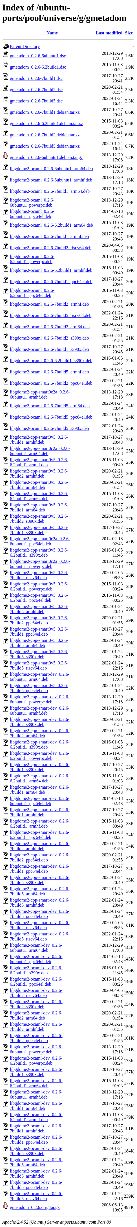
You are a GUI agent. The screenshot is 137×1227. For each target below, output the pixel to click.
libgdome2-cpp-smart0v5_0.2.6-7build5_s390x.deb (39, 654)
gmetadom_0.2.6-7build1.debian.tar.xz (45, 112)
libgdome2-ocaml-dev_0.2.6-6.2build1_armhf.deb (36, 1117)
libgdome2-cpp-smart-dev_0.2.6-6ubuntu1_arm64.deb (40, 677)
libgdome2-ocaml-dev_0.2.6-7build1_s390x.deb (36, 1072)
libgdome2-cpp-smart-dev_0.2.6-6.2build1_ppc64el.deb (40, 835)
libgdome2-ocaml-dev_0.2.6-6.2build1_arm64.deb (36, 1083)
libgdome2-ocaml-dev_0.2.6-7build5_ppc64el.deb (36, 1185)
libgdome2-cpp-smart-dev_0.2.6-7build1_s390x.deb (40, 767)
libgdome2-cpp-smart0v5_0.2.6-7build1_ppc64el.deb (39, 632)
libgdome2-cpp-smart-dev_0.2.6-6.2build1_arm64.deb (40, 778)
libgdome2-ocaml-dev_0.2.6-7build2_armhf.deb (36, 1027)
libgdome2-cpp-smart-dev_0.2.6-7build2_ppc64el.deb (40, 857)
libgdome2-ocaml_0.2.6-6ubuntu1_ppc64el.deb (32, 214)
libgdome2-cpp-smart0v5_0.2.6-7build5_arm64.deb (39, 643)
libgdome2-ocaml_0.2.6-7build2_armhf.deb (49, 304)
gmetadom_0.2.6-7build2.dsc (36, 89)
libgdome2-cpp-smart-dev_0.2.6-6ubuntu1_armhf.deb (40, 711)
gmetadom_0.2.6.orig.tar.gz (34, 1207)
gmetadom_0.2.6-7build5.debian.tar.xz (45, 146)
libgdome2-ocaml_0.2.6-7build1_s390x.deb (49, 349)
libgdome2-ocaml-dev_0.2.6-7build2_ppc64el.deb (36, 1038)
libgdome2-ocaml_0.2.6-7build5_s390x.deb (49, 428)
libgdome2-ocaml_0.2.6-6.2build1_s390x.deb (51, 360)
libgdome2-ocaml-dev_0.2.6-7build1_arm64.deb (36, 1106)
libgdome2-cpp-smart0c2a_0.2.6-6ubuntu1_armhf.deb (40, 394)
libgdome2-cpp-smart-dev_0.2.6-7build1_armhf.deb (40, 812)
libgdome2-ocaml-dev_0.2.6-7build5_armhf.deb (36, 1173)
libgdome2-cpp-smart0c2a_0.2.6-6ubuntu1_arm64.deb (40, 451)
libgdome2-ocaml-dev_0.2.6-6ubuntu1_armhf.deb (36, 1094)
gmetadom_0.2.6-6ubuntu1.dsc (38, 55)
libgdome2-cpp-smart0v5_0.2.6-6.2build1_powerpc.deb (39, 586)
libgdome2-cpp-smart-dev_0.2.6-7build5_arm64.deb (40, 891)
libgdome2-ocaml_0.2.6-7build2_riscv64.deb (50, 247)
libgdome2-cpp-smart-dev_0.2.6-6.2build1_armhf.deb (40, 823)
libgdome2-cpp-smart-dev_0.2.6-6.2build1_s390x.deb (40, 744)
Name (52, 32)
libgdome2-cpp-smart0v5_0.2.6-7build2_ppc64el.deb (39, 620)
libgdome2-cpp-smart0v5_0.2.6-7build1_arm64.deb (39, 507)
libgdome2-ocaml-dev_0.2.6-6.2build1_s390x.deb (36, 970)
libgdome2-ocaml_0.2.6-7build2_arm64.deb (50, 326)
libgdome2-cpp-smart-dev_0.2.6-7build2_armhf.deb (40, 846)
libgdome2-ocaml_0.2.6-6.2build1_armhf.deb (51, 270)
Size (129, 32)
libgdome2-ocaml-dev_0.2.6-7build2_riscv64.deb (36, 993)
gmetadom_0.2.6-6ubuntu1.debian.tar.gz (46, 157)
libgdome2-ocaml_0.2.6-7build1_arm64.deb (50, 191)
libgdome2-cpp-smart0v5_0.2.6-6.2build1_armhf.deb (39, 462)
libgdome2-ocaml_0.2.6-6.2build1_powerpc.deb (32, 259)
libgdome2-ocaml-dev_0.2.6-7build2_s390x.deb (36, 1004)
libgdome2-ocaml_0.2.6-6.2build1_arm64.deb (51, 225)
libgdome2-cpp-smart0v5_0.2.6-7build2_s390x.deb (39, 519)
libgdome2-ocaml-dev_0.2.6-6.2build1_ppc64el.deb (36, 982)
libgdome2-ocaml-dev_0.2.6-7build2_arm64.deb (36, 1015)
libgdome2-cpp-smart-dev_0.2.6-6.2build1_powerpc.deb (40, 756)
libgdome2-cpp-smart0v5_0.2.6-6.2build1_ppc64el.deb (39, 598)
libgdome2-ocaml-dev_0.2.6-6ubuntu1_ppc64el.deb (36, 959)
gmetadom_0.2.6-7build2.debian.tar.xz (45, 134)
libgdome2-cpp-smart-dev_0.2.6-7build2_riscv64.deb (40, 925)
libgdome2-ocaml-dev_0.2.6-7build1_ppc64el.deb (36, 1140)
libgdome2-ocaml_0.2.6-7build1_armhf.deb (49, 236)
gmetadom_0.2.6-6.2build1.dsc (38, 67)
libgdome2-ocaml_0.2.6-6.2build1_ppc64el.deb (32, 293)
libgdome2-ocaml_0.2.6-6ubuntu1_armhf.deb (51, 180)
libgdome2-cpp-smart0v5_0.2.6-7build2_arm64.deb (39, 485)
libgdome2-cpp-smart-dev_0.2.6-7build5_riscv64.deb (40, 936)
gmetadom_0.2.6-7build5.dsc (36, 101)
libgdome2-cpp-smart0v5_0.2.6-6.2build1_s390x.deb (39, 552)
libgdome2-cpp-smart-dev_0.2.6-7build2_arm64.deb (40, 733)
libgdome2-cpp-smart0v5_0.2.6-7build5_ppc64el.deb (39, 688)
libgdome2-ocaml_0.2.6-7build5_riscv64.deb (50, 315)
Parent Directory (25, 46)
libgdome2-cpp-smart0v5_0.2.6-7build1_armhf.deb (39, 440)
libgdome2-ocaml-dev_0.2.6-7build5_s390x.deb (36, 1151)
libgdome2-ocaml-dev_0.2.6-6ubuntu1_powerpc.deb (36, 1049)
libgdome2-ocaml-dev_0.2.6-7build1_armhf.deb (36, 1128)
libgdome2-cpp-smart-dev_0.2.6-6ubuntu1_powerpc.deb (40, 699)
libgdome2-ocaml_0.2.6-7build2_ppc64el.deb (51, 383)
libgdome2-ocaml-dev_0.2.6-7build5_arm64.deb (36, 1162)
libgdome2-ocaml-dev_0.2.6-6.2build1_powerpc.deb (36, 1061)
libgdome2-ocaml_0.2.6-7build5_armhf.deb (49, 371)
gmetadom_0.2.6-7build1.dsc (36, 78)
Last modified (109, 32)
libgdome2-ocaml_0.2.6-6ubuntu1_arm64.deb (51, 168)
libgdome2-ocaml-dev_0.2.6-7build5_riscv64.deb (36, 1196)
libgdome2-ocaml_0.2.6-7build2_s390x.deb (49, 338)
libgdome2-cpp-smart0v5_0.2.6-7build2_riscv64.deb (39, 575)
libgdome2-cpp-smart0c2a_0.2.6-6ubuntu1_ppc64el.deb (40, 541)
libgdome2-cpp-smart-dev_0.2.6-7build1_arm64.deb (40, 790)
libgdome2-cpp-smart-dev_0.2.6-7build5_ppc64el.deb (40, 914)
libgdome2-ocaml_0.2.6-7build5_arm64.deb (50, 405)
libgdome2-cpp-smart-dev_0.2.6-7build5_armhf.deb (40, 902)
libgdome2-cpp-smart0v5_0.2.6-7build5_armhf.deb (39, 609)
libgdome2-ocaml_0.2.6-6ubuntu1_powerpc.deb (32, 202)
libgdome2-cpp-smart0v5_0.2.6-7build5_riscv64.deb (39, 665)
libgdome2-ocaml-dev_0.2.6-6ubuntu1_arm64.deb (36, 948)
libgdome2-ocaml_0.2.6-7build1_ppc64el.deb (51, 281)
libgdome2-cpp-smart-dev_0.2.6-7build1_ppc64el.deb (40, 869)
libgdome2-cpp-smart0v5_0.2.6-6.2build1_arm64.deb (39, 496)
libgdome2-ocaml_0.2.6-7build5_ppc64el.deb (51, 417)
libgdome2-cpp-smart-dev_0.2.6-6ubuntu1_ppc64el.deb (40, 801)
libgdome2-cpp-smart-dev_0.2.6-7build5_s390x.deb (40, 880)
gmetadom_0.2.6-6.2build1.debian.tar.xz (46, 123)
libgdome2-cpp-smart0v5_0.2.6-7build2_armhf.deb (39, 473)
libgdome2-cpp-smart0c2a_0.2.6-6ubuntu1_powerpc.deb (40, 564)
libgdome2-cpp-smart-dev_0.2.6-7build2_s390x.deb (40, 722)
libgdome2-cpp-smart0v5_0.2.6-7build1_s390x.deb (39, 530)
